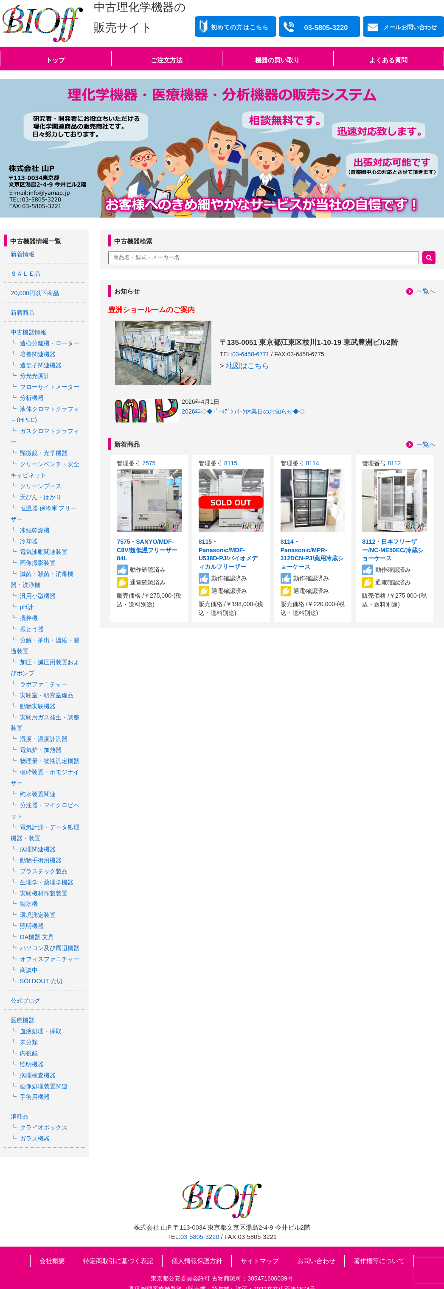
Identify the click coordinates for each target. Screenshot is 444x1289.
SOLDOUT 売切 (41, 961)
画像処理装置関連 (43, 1063)
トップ (55, 60)
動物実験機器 (37, 694)
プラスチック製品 (43, 854)
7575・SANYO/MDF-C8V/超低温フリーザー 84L (147, 550)
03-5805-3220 (199, 1212)
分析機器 (31, 394)
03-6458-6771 (250, 354)
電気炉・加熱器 (40, 736)
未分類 (28, 1021)
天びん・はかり (40, 491)
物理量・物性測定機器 (49, 747)
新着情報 (22, 254)
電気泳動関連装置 (43, 544)
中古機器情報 (28, 330)
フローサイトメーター (49, 384)
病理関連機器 (37, 833)
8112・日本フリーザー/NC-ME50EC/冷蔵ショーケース (393, 550)
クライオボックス (43, 1104)
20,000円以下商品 (35, 292)
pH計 (26, 597)
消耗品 (19, 1093)
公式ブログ (25, 980)
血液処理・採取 (40, 1010)
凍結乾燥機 (34, 523)
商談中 (28, 950)
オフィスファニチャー (49, 939)
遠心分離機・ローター (49, 341)
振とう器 (31, 619)
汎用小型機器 (37, 587)
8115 (230, 463)
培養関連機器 (37, 352)
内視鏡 (28, 1031)
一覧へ (426, 291)
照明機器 (31, 907)
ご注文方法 (167, 60)
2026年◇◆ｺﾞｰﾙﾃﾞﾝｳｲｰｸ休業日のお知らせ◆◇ (243, 411)
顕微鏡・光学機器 (43, 448)
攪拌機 (28, 608)
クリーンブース (40, 480)
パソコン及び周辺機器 (49, 929)
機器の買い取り (277, 60)
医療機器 (22, 999)
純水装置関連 (37, 779)
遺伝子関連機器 (40, 362)
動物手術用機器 (40, 843)
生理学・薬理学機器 (46, 864)
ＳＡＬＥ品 (25, 273)
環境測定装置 (37, 897)
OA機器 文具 (36, 918)
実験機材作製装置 (43, 875)
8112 (394, 463)
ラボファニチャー (43, 672)
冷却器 (28, 533)
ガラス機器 (34, 1114)
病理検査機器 (37, 1052)
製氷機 (28, 886)
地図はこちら (247, 366)
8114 (312, 463)
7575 (148, 463)
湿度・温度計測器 (43, 726)
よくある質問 (388, 60)
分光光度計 (34, 373)
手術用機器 (34, 1074)
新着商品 (22, 311)
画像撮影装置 (37, 555)
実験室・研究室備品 (46, 683)
